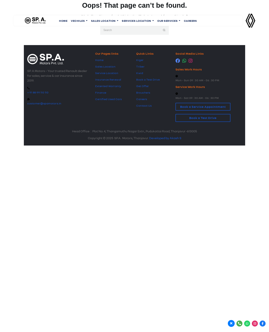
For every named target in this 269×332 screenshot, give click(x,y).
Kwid (139, 73)
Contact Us (144, 105)
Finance (100, 92)
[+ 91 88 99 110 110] (28, 88)
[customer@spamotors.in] (28, 99)
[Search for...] (129, 30)
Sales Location (105, 66)
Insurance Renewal (108, 79)
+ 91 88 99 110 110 (37, 92)
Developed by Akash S (165, 138)
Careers (141, 99)
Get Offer (142, 86)
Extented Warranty (108, 86)
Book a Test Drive (148, 79)
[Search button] (164, 30)
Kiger (140, 60)
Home (99, 60)
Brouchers (143, 92)
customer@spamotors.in (44, 103)
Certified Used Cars (108, 99)
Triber (140, 66)
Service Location (106, 73)
